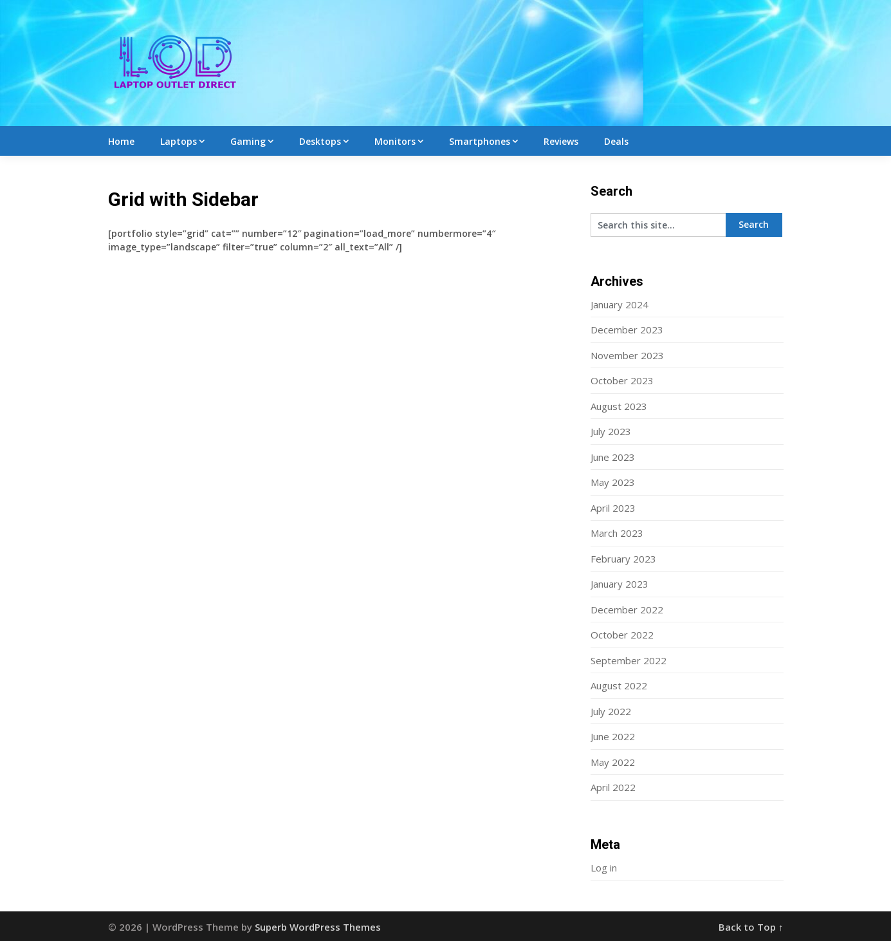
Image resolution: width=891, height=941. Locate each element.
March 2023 (617, 532)
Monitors (395, 141)
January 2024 (619, 304)
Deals (616, 141)
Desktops (320, 141)
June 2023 (613, 457)
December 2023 (627, 329)
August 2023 (619, 406)
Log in (604, 867)
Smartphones (479, 141)
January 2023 (619, 583)
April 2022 (613, 787)
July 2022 (611, 711)
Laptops (178, 141)
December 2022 (627, 609)
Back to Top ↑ (751, 926)
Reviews (561, 141)
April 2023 (613, 507)
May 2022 (613, 762)
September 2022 (628, 660)
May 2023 (613, 482)
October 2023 (622, 380)
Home (121, 141)
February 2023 (623, 558)
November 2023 (627, 355)
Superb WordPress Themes (318, 926)
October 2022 (622, 634)
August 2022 (619, 685)
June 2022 (613, 736)
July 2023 (611, 431)
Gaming (248, 141)
